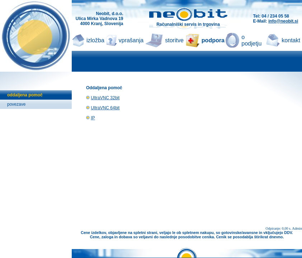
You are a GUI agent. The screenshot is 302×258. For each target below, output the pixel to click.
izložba (95, 40)
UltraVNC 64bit (105, 107)
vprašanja (131, 40)
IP (93, 117)
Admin (297, 228)
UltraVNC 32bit (105, 97)
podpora (213, 40)
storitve (174, 40)
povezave (16, 104)
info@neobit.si (283, 21)
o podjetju (251, 40)
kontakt (291, 40)
